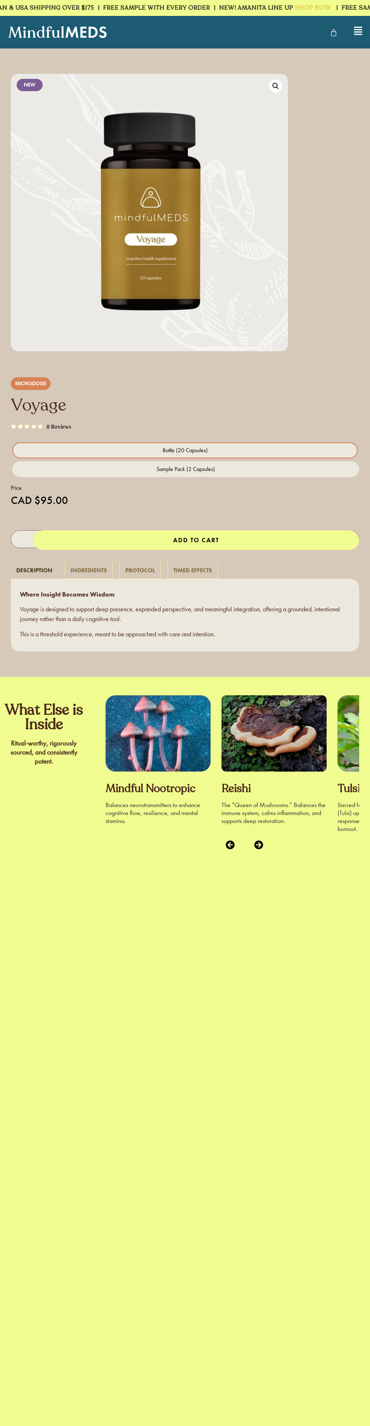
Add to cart (196, 539)
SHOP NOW (316, 8)
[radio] (185, 450)
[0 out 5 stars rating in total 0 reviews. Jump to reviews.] (41, 426)
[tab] (34, 569)
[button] (275, 86)
